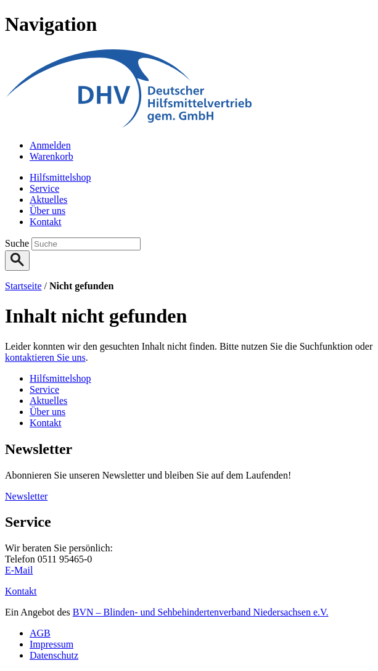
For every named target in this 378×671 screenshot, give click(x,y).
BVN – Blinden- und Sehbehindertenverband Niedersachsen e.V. (201, 612)
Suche (18, 243)
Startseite (23, 286)
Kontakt (21, 591)
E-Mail (19, 570)
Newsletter (26, 496)
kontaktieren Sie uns (45, 357)
